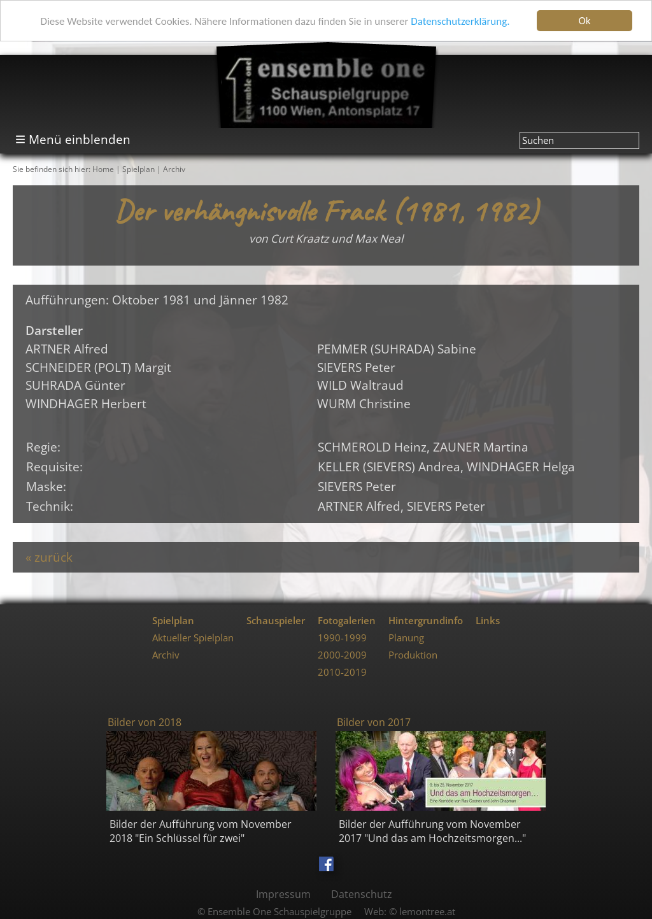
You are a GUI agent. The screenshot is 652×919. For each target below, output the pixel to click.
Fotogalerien (347, 620)
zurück (53, 557)
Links (488, 620)
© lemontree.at (422, 911)
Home (103, 169)
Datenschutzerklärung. (460, 21)
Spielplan (138, 169)
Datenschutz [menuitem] (361, 894)
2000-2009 (342, 655)
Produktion (412, 655)
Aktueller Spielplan (193, 638)
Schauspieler (275, 620)
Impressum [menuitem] (283, 894)
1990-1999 (342, 638)
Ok (585, 20)
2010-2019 (342, 672)
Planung (406, 638)
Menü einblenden (80, 139)
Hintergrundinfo (425, 620)
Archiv (174, 169)
